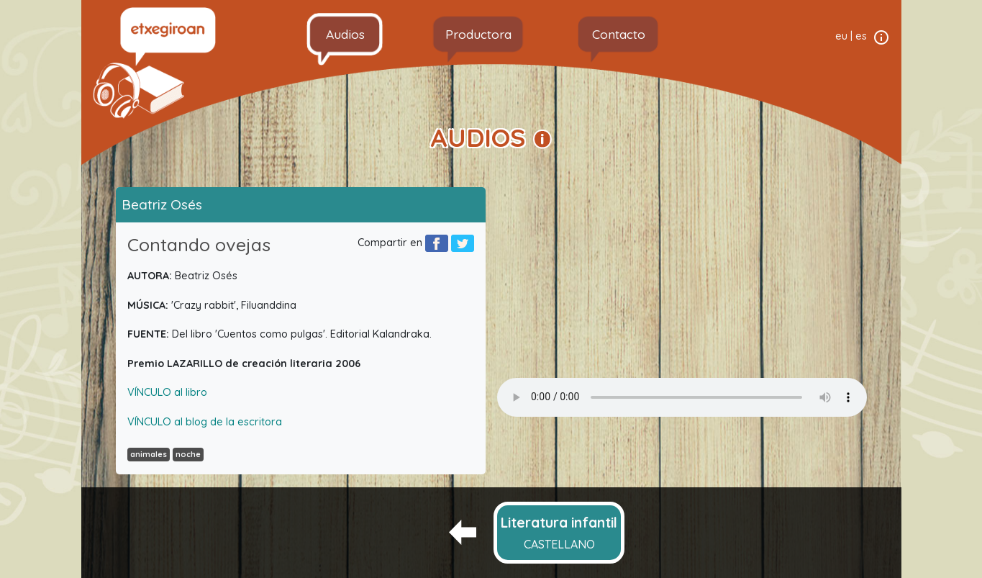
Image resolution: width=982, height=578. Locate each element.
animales (148, 454)
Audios (345, 34)
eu (841, 36)
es (861, 36)
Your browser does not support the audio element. (682, 397)
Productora (478, 34)
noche (188, 454)
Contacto (618, 34)
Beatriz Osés (162, 204)
